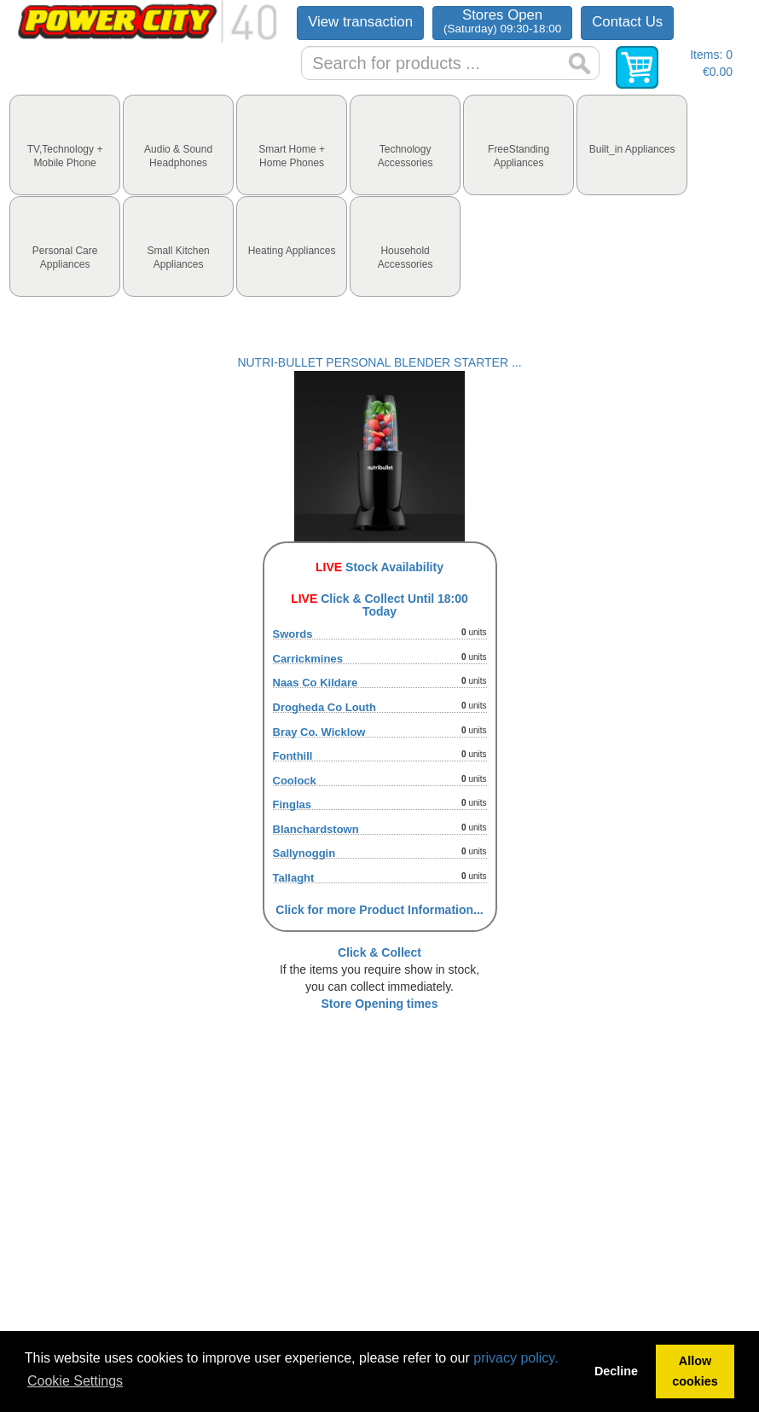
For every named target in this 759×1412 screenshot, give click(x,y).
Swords (293, 634)
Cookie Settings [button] (75, 1381)
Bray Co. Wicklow (319, 732)
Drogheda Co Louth (324, 707)
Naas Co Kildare (315, 682)
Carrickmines (308, 658)
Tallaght (294, 877)
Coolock (294, 780)
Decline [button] (616, 1371)
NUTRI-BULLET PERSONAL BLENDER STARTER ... (379, 362)
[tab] (64, 145)
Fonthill (293, 755)
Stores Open (502, 21)
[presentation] (64, 144)
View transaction (360, 22)
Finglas (292, 804)
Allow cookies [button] (695, 1371)
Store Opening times (380, 1003)
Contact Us (627, 22)
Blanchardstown (316, 829)
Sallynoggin (304, 853)
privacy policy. (515, 1358)
